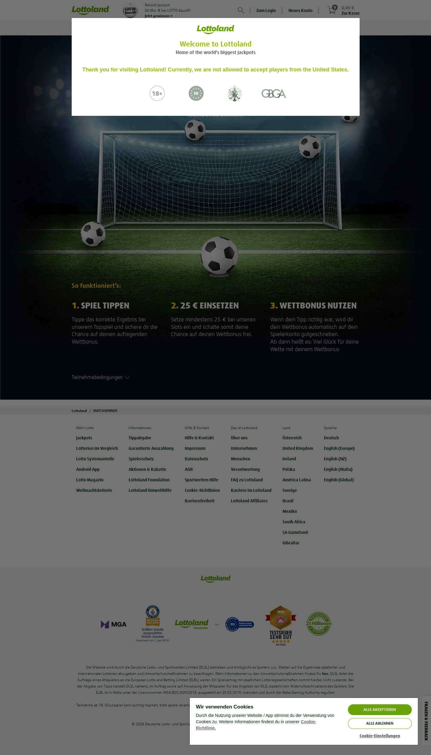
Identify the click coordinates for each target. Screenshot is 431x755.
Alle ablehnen (380, 723)
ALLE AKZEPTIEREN (380, 709)
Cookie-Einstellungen (380, 735)
